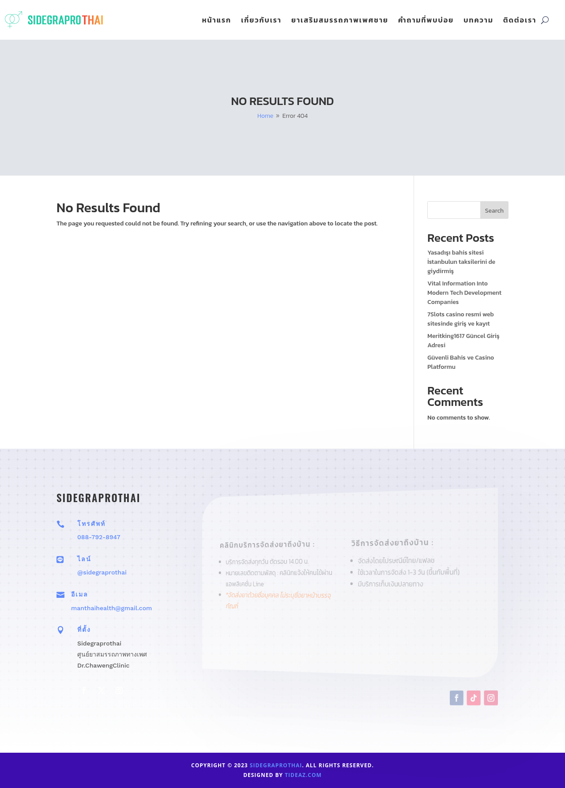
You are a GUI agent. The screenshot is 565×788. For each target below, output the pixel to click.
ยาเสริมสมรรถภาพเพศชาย (339, 21)
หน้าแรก (216, 21)
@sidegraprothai (102, 572)
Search (494, 210)
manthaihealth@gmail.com (111, 608)
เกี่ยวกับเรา (261, 21)
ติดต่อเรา (519, 21)
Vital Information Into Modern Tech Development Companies (464, 293)
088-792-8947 (99, 536)
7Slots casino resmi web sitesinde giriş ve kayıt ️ (460, 319)
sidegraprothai (276, 765)
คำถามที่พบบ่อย (426, 21)
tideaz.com (303, 775)
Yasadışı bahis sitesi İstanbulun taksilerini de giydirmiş (461, 262)
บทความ (478, 21)
